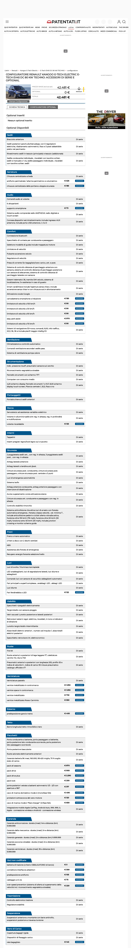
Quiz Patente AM (26, 27)
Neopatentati (98, 27)
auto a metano (55, 31)
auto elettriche (27, 31)
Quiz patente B (10, 27)
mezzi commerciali (108, 31)
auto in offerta (11, 31)
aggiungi (79, 181)
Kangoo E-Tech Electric (29, 70)
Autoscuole (111, 27)
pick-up (122, 31)
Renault (14, 70)
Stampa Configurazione (18, 101)
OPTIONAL (36, 91)
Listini (71, 27)
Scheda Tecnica (17, 107)
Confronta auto (83, 27)
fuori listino (81, 31)
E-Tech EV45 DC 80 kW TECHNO (52, 70)
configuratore (72, 70)
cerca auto (93, 31)
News (37, 27)
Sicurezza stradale (57, 27)
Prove (44, 27)
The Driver (123, 27)
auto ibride (42, 31)
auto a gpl (68, 31)
